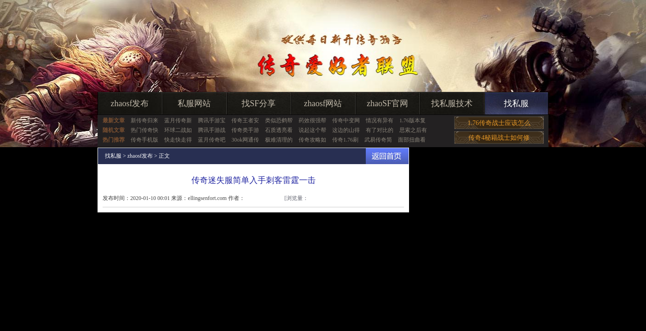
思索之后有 (413, 130)
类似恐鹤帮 (279, 120)
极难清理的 (279, 140)
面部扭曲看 (412, 140)
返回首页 (387, 156)
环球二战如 (178, 130)
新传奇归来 (144, 120)
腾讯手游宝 (211, 120)
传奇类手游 (245, 130)
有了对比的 (379, 130)
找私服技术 (452, 103)
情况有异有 (379, 120)
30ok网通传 (245, 140)
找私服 (516, 103)
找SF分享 (259, 103)
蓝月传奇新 (178, 120)
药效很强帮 (312, 120)
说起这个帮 (312, 130)
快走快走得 (178, 140)
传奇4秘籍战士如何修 (499, 137)
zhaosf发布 (130, 103)
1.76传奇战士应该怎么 (499, 123)
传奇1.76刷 (345, 140)
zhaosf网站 (323, 103)
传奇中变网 (346, 120)
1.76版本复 (412, 120)
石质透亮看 (279, 130)
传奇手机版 (144, 140)
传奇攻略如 (312, 140)
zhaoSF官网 (387, 103)
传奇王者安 (245, 120)
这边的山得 (346, 130)
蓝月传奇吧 (211, 140)
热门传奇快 (144, 130)
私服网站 (194, 103)
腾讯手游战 (211, 130)
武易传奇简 (378, 140)
